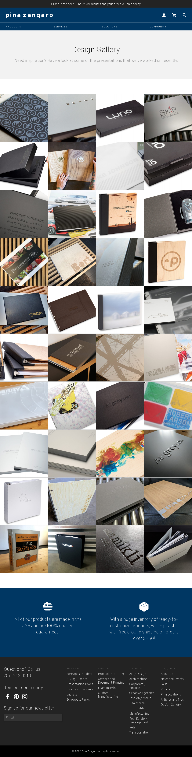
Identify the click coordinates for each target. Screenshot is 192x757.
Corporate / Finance (137, 686)
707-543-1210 (17, 676)
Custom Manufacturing (108, 695)
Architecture (138, 679)
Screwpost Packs (78, 700)
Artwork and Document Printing (111, 681)
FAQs (164, 684)
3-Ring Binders (77, 679)
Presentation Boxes (80, 684)
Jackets (72, 695)
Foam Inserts (107, 688)
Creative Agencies (141, 693)
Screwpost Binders (79, 674)
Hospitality (137, 708)
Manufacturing (139, 714)
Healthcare (137, 703)
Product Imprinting (111, 674)
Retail (133, 728)
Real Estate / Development (138, 720)
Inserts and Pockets (80, 690)
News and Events (172, 679)
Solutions (110, 26)
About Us (167, 674)
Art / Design (137, 674)
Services (60, 26)
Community (158, 26)
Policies (166, 690)
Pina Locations (171, 695)
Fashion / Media (140, 698)
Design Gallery (171, 705)
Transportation (139, 733)
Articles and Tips (172, 700)
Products (13, 26)
